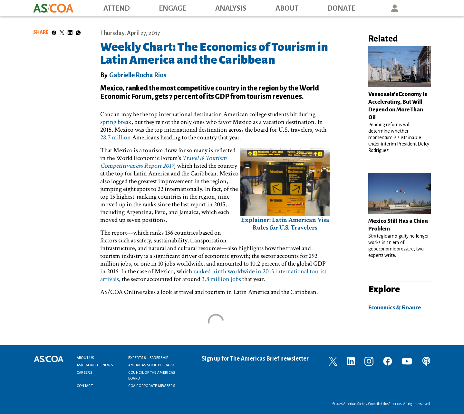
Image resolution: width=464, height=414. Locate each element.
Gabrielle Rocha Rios (137, 75)
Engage (172, 8)
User (395, 8)
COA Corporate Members (151, 386)
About (287, 8)
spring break (115, 122)
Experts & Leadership (148, 358)
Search (424, 8)
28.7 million (115, 137)
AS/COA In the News (95, 365)
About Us (85, 358)
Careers (84, 372)
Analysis (231, 8)
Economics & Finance (394, 308)
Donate (341, 8)
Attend (116, 8)
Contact (85, 386)
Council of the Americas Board (151, 375)
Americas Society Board (151, 365)
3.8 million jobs (221, 279)
